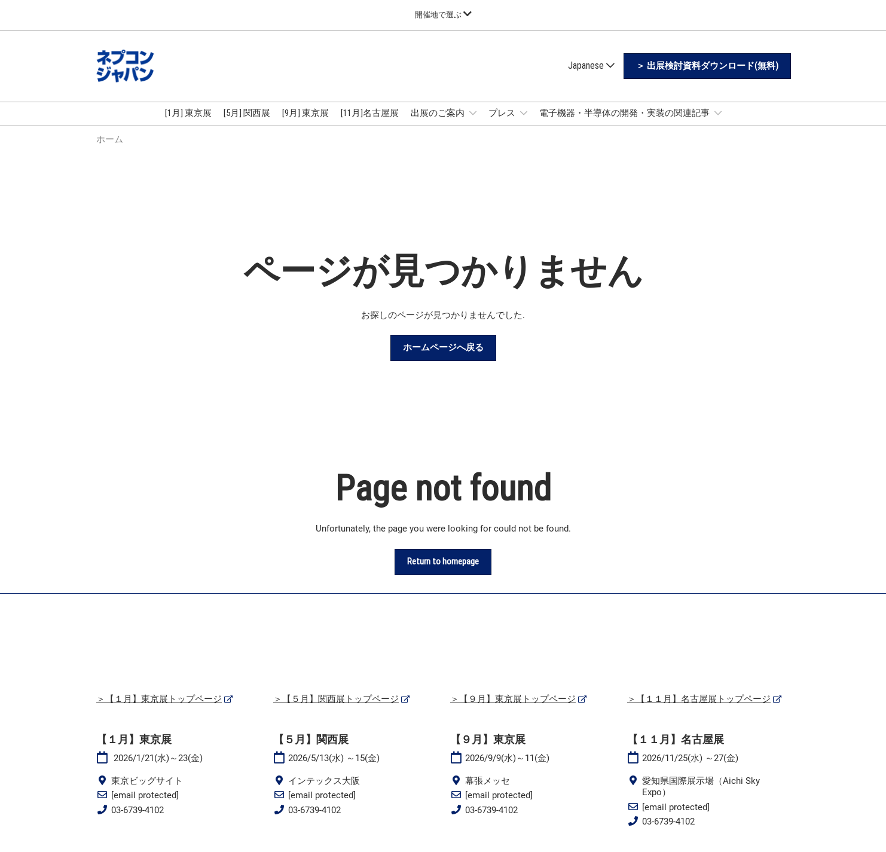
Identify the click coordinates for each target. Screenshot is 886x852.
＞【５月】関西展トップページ (336, 699)
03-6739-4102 (137, 810)
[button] (707, 66)
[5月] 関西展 (247, 113)
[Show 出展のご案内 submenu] (472, 113)
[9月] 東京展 (305, 113)
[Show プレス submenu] (523, 113)
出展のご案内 (438, 113)
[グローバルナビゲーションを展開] (443, 14)
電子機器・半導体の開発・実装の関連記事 (625, 113)
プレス (502, 113)
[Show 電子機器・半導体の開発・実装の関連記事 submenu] (718, 113)
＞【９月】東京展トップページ (513, 699)
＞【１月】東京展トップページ (159, 699)
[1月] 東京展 (188, 113)
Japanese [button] (591, 65)
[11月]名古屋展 (370, 113)
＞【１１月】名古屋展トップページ (699, 699)
